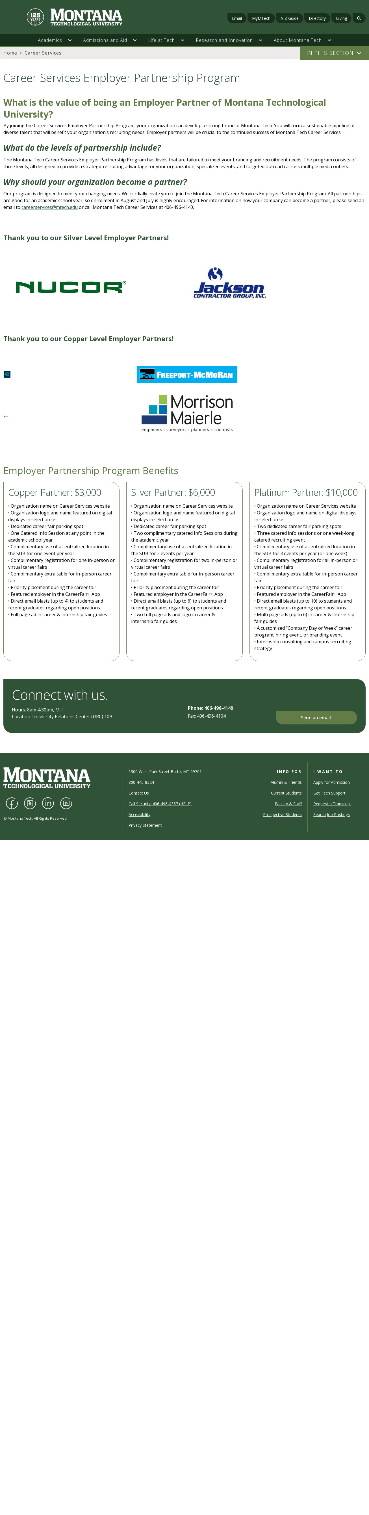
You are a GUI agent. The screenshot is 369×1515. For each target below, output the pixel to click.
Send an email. (316, 718)
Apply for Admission (331, 782)
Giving (341, 18)
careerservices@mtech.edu (49, 207)
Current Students (286, 793)
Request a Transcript (332, 803)
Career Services (43, 53)
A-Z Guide (290, 18)
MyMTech (261, 18)
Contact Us (139, 793)
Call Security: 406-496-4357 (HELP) (160, 803)
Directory (317, 18)
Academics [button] (50, 40)
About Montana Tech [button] (298, 40)
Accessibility (139, 814)
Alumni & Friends (286, 782)
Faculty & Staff (288, 803)
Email (237, 18)
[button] (72, 40)
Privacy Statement (145, 825)
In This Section (330, 52)
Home (10, 53)
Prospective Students (282, 814)
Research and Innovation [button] (224, 40)
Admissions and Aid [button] (105, 40)
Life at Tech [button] (161, 40)
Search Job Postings (331, 814)
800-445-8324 (141, 782)
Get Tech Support (329, 793)
